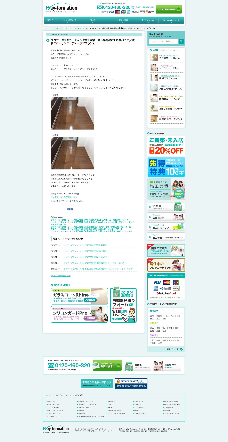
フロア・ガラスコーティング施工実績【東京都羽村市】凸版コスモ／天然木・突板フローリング (91, 231)
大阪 (152, 340)
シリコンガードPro (53, 407)
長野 (158, 331)
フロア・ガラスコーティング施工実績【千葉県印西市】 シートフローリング (94, 263)
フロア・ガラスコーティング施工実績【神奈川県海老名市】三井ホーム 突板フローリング (89, 220)
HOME (50, 20)
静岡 (164, 319)
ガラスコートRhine (53, 404)
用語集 (136, 410)
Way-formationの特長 (171, 20)
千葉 (166, 316)
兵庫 (164, 340)
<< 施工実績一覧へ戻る (61, 276)
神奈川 (159, 316)
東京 (152, 316)
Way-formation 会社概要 (172, 404)
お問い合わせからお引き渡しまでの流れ (91, 416)
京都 (177, 340)
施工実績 (81, 410)
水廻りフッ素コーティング (55, 410)
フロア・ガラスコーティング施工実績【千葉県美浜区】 (85, 245)
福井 (177, 328)
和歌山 (152, 343)
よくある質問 (138, 407)
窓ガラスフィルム (149, 20)
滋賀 (170, 340)
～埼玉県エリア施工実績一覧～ (64, 197)
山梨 (152, 331)
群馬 (152, 319)
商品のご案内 (51, 401)
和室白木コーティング (85, 401)
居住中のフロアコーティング (87, 404)
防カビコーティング (53, 413)
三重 (160, 343)
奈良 (158, 340)
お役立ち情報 (122, 20)
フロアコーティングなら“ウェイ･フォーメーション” (61, 28)
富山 (164, 328)
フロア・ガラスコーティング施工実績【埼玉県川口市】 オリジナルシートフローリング (98, 269)
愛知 (152, 328)
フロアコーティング (51, 11)
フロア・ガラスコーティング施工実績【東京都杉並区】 (85, 251)
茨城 (178, 316)
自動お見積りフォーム (115, 410)
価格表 (92, 20)
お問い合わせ (168, 407)
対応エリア (111, 401)
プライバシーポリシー (171, 413)
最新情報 (167, 410)
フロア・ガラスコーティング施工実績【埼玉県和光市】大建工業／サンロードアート (87, 229)
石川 (170, 328)
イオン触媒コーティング (55, 416)
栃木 (158, 319)
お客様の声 (137, 404)
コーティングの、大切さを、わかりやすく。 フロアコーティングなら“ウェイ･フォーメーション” (93, 430)
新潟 (158, 328)
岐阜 (164, 331)
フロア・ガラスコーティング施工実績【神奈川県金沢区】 (86, 257)
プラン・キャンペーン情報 (116, 413)
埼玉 (81, 28)
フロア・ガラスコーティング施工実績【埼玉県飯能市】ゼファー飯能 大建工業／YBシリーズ (91, 227)
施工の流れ (82, 413)
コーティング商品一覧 (67, 20)
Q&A (109, 404)
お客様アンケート (140, 413)
